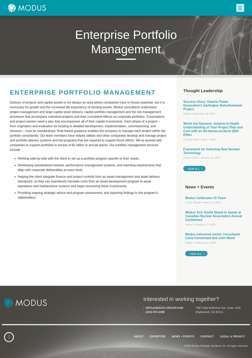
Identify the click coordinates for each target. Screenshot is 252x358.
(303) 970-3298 (154, 314)
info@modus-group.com (163, 310)
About (139, 338)
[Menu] (240, 8)
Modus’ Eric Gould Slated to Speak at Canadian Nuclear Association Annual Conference (213, 216)
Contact (207, 338)
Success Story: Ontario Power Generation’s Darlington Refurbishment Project (212, 105)
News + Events (183, 338)
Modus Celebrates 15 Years (205, 198)
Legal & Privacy (232, 338)
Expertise (158, 338)
